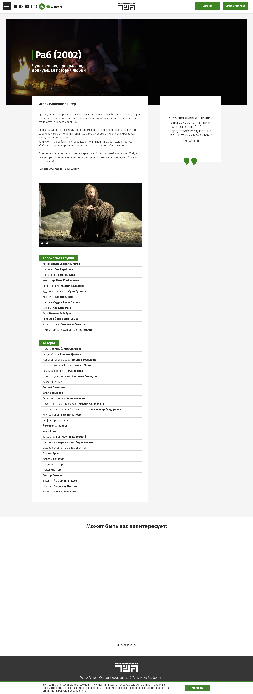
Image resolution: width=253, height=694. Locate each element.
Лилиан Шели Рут (65, 491)
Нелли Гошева (74, 370)
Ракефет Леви (64, 296)
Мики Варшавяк (53, 392)
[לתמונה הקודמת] (42, 244)
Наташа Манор (82, 365)
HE (16, 6)
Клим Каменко (75, 398)
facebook (31, 6)
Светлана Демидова (84, 376)
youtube (27, 6)
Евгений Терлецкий (84, 359)
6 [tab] (135, 645)
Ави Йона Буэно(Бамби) (64, 318)
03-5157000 (165, 678)
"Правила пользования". (70, 690)
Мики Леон (49, 431)
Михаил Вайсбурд (60, 313)
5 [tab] (131, 645)
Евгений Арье (66, 274)
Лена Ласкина (83, 329)
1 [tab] (118, 645)
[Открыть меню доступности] (42, 6)
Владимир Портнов (66, 486)
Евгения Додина (70, 354)
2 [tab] (122, 645)
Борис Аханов (84, 442)
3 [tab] (125, 645)
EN (22, 6)
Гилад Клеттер (52, 469)
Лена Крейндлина (67, 280)
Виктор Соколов (53, 475)
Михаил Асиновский (91, 403)
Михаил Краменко (72, 285)
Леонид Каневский (74, 436)
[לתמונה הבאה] (47, 244)
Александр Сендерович (106, 409)
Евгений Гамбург (71, 414)
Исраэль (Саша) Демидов (65, 348)
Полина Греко (51, 453)
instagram (35, 6)
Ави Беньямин (62, 307)
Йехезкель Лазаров (73, 324)
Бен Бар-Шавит (64, 269)
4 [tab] (128, 645)
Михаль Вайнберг (54, 458)
